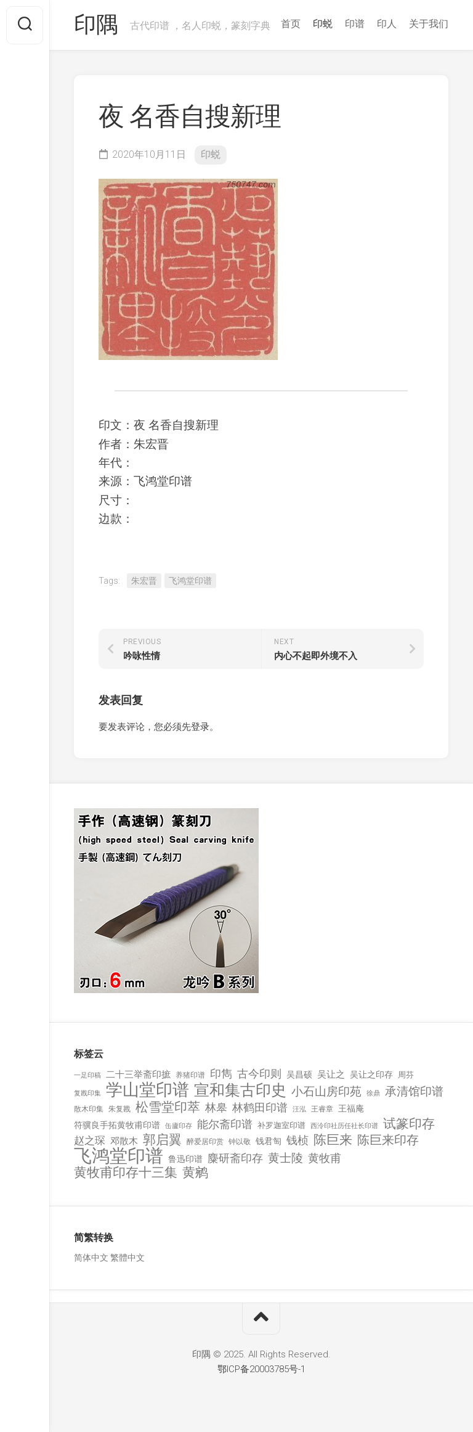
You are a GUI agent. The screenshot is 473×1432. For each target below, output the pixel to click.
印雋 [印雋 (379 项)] (221, 1073)
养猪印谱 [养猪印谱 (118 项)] (190, 1075)
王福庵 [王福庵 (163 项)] (351, 1108)
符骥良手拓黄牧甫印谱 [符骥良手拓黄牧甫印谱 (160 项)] (117, 1125)
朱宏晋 (144, 581)
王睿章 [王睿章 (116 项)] (322, 1109)
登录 (200, 726)
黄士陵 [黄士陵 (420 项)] (285, 1158)
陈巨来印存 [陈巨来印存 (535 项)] (388, 1140)
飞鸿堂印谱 (190, 581)
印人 (387, 24)
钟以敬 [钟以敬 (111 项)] (239, 1141)
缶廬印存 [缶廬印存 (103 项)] (178, 1125)
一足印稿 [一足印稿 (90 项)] (87, 1075)
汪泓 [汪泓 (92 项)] (299, 1109)
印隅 (96, 25)
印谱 (355, 24)
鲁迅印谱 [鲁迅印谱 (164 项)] (185, 1159)
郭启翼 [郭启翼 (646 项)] (162, 1140)
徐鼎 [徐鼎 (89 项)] (373, 1093)
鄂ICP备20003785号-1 (261, 1369)
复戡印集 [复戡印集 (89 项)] (87, 1093)
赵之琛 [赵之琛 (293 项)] (89, 1140)
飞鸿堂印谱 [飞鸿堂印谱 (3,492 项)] (118, 1156)
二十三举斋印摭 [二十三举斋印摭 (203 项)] (138, 1074)
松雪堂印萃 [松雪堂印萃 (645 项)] (167, 1107)
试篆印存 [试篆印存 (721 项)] (409, 1124)
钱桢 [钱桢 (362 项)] (297, 1140)
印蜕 (323, 24)
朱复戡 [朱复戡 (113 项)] (119, 1109)
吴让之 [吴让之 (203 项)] (331, 1074)
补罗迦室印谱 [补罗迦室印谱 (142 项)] (281, 1125)
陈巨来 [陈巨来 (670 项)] (332, 1140)
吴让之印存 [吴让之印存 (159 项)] (371, 1074)
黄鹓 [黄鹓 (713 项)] (195, 1173)
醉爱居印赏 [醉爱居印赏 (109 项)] (205, 1141)
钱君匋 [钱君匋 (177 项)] (268, 1141)
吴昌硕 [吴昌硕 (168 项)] (299, 1074)
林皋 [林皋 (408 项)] (216, 1107)
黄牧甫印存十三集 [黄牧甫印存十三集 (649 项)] (125, 1173)
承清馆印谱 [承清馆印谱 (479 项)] (414, 1092)
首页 (291, 24)
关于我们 (428, 24)
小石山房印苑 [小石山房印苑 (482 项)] (326, 1092)
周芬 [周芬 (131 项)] (406, 1074)
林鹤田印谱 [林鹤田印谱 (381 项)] (260, 1107)
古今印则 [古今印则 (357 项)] (259, 1074)
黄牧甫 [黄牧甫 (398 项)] (324, 1158)
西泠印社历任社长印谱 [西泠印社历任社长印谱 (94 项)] (344, 1126)
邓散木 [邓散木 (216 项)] (124, 1141)
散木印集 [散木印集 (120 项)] (88, 1109)
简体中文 (91, 1257)
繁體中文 (127, 1257)
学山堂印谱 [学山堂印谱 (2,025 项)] (147, 1090)
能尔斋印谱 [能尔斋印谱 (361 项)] (225, 1124)
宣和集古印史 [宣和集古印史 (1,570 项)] (240, 1090)
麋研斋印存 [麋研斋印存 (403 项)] (235, 1158)
